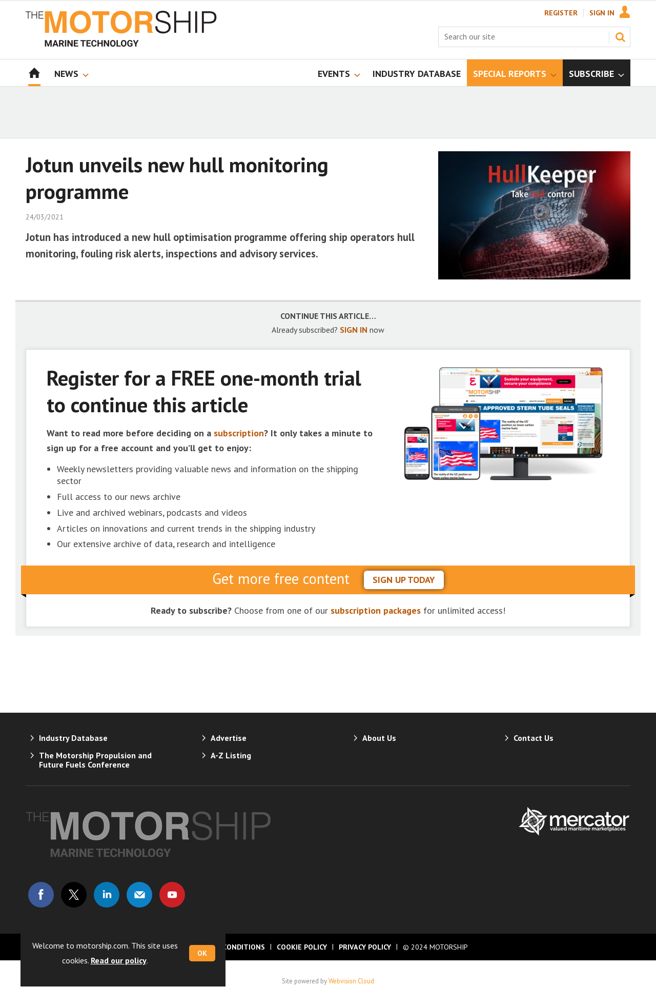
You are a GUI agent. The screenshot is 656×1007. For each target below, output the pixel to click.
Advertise (229, 738)
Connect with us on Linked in (106, 894)
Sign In (601, 13)
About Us (379, 738)
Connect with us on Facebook (41, 894)
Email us (139, 894)
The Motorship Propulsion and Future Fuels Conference (95, 760)
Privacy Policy (365, 947)
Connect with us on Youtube (172, 894)
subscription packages (376, 610)
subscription (239, 433)
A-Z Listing (231, 755)
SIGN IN (353, 330)
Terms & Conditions (226, 947)
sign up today (404, 580)
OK (202, 953)
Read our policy (119, 960)
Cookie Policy (302, 947)
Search (620, 37)
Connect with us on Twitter (73, 894)
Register (561, 13)
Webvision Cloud (351, 981)
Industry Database (73, 738)
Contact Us (534, 738)
